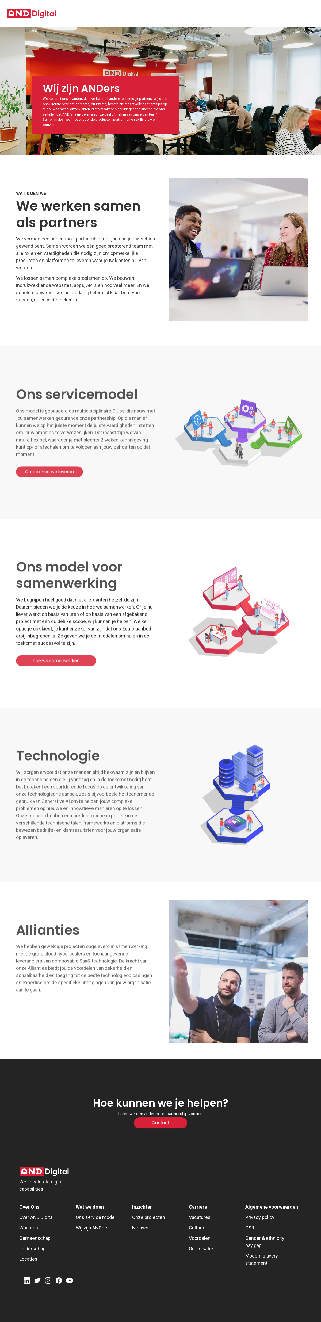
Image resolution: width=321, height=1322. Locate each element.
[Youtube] (69, 1281)
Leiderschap (32, 1248)
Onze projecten (148, 1217)
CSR (249, 1228)
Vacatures (200, 1217)
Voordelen (200, 1238)
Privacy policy (259, 1217)
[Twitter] (37, 1281)
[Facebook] (59, 1281)
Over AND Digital (36, 1217)
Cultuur (196, 1228)
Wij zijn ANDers (92, 1228)
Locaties (28, 1259)
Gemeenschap (35, 1238)
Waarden (28, 1228)
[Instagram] (48, 1281)
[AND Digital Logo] (44, 1171)
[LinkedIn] (27, 1281)
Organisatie (201, 1248)
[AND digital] (31, 13)
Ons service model (96, 1217)
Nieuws (140, 1228)
